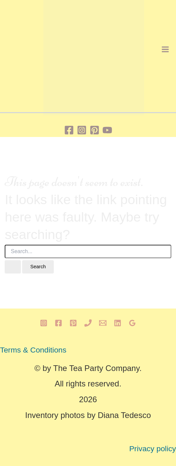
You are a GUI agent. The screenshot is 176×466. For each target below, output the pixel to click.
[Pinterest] (94, 130)
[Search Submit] (13, 266)
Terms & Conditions (33, 349)
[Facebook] (69, 130)
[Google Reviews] (132, 323)
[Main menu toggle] (165, 49)
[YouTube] (107, 130)
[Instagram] (82, 130)
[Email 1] (102, 323)
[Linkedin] (117, 323)
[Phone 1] (88, 323)
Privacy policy (152, 448)
